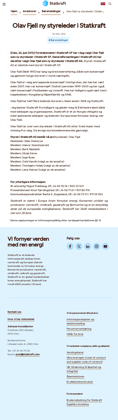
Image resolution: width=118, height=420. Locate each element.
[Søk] (110, 3)
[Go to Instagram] (96, 246)
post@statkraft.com (28, 354)
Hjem (14, 11)
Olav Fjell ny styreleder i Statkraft (85, 11)
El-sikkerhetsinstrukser (80, 381)
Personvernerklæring (79, 328)
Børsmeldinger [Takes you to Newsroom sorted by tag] (59, 40)
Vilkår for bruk (75, 334)
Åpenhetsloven (75, 376)
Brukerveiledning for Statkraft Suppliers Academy (84, 402)
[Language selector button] (103, 3)
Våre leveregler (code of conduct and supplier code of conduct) (86, 359)
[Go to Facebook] (70, 246)
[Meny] (4, 4)
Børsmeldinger (51, 11)
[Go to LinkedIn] (87, 246)
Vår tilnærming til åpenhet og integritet (84, 369)
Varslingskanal (75, 352)
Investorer (29, 11)
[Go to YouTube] (105, 246)
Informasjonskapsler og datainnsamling (80, 321)
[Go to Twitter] (78, 246)
